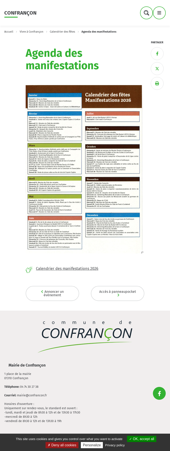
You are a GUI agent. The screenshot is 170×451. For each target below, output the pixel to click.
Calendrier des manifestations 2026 (67, 268)
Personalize (92, 445)
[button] (85, 252)
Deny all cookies (62, 445)
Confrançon (20, 13)
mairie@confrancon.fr (32, 395)
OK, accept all (141, 439)
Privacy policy (115, 445)
